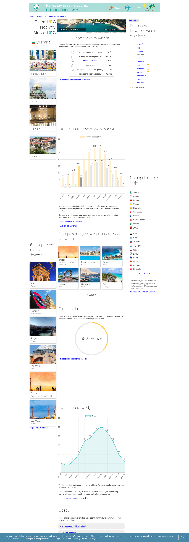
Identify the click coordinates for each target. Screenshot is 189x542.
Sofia (34, 101)
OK (182, 537)
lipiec (139, 65)
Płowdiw (35, 128)
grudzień (140, 83)
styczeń (140, 44)
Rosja (135, 257)
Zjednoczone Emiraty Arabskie (42, 396)
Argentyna (137, 246)
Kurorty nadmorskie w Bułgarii (74, 526)
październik (141, 76)
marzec (140, 51)
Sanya (62, 284)
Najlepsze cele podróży (39, 428)
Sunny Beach (38, 73)
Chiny (135, 261)
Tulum (106, 284)
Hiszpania (137, 208)
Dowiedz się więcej (89, 539)
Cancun (106, 262)
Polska (135, 249)
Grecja (135, 238)
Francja (33, 286)
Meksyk (136, 224)
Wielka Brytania (36, 314)
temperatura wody (90, 61)
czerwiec (140, 62)
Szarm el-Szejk (88, 262)
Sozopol (35, 156)
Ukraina (136, 204)
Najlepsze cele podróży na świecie (73, 359)
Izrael (135, 253)
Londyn (35, 310)
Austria (136, 196)
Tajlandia (136, 242)
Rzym (34, 338)
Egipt (135, 234)
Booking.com (133, 20)
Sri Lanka (137, 265)
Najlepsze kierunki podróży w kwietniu (74, 80)
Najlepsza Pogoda (37, 16)
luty (138, 47)
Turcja (33, 369)
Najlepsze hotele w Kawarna (70, 221)
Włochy (33, 341)
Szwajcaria (137, 212)
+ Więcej (91, 294)
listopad (140, 79)
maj (138, 58)
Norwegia (137, 269)
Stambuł (36, 365)
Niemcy (136, 200)
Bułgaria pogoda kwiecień (56, 16)
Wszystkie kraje (144, 273)
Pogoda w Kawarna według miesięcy (74, 498)
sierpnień (140, 69)
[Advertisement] (91, 101)
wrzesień (140, 72)
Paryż (34, 283)
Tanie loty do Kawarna (68, 226)
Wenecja (36, 421)
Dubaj (62, 260)
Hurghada (85, 284)
